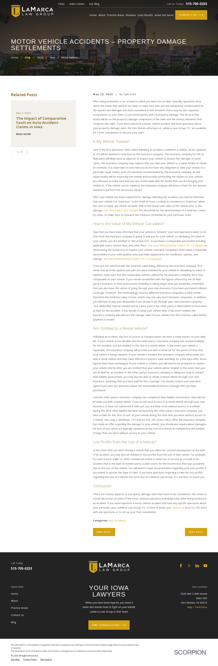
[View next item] (27, 152)
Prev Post (104, 532)
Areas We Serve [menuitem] (164, 15)
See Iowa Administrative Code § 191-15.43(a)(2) (175, 245)
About (14, 600)
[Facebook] (181, 565)
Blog (13, 622)
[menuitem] (15, 659)
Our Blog (94, 3)
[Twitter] (189, 565)
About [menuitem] (101, 15)
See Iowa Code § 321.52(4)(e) (120, 210)
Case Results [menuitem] (145, 15)
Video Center (76, 3)
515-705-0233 (196, 3)
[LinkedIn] (197, 565)
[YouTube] (205, 565)
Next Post (196, 532)
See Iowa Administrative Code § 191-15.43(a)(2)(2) (132, 258)
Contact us (178, 507)
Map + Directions (197, 607)
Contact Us (191, 15)
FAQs (61, 3)
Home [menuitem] (93, 15)
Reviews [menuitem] (131, 15)
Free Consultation (109, 625)
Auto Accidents (117, 520)
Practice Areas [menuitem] (115, 15)
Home (14, 593)
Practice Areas (19, 607)
